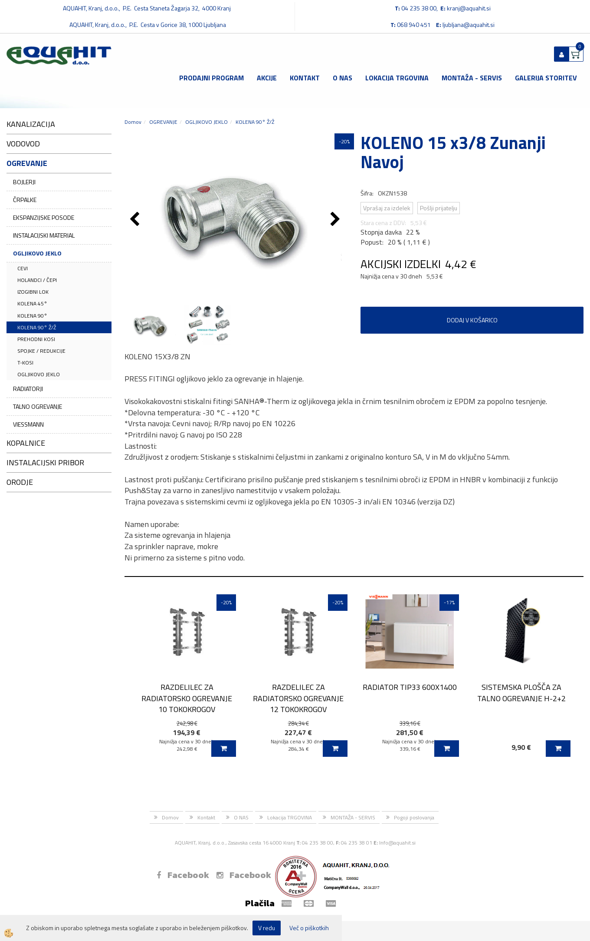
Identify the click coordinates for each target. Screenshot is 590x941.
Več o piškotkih (309, 928)
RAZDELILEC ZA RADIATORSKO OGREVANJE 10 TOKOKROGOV (186, 698)
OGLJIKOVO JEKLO (37, 253)
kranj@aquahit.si (469, 8)
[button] (336, 220)
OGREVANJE (163, 122)
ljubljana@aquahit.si (468, 24)
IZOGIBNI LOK (33, 292)
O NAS (342, 78)
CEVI (22, 268)
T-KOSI (25, 362)
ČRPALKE (24, 199)
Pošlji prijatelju (438, 207)
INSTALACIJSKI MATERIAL (44, 235)
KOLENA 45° (32, 303)
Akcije (267, 78)
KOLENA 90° (32, 315)
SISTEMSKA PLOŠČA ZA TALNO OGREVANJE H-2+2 (521, 692)
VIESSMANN (28, 424)
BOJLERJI (24, 181)
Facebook (183, 874)
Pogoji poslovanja (414, 817)
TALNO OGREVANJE (37, 406)
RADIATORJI (28, 388)
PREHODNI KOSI (36, 339)
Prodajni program (211, 78)
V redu (266, 927)
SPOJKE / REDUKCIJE (41, 351)
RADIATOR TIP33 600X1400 (410, 687)
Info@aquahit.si (397, 842)
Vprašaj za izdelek (386, 207)
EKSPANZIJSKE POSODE (43, 217)
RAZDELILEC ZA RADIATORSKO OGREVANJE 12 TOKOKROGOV (298, 698)
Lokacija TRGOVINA (397, 78)
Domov (133, 122)
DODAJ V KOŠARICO (472, 320)
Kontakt (305, 78)
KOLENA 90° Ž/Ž (36, 327)
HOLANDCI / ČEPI (37, 280)
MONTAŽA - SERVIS (472, 78)
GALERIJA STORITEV (546, 78)
